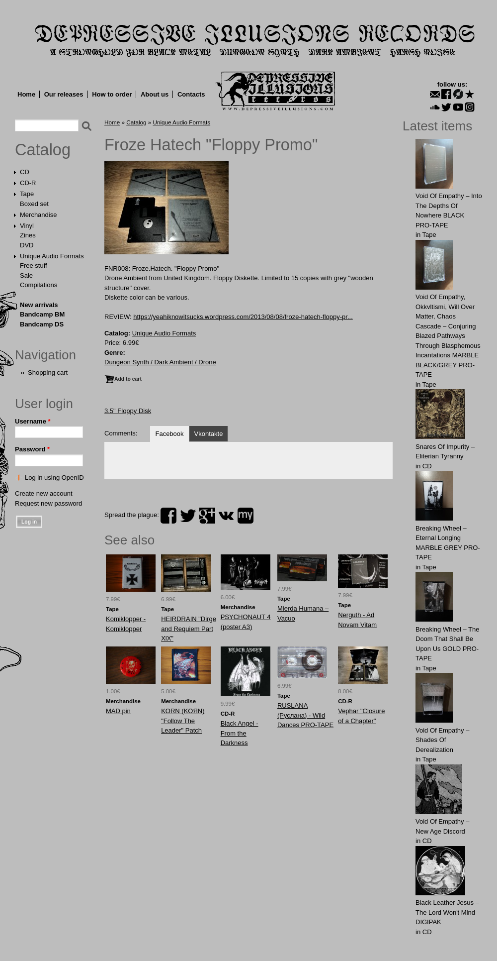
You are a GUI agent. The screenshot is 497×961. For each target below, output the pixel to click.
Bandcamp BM (42, 314)
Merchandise (38, 214)
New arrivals (39, 305)
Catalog (43, 150)
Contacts (191, 94)
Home (26, 94)
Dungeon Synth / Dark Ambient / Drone (160, 362)
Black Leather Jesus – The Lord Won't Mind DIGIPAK (447, 912)
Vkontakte (208, 433)
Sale (26, 275)
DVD (26, 245)
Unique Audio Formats (52, 256)
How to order (112, 94)
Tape (27, 194)
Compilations (38, 285)
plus (207, 516)
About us (154, 94)
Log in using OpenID (54, 477)
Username (33, 421)
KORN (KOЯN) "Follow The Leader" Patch (182, 720)
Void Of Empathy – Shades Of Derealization (442, 740)
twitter (188, 516)
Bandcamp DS (42, 324)
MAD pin (118, 711)
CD (24, 172)
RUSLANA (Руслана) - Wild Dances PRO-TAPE (305, 715)
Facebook (169, 433)
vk (226, 516)
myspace (245, 516)
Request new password (48, 503)
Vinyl (27, 225)
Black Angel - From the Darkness (239, 733)
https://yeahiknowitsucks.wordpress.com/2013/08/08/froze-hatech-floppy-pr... (243, 316)
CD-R (28, 183)
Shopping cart (48, 372)
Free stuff (33, 265)
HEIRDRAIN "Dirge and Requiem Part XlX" (188, 628)
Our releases (63, 94)
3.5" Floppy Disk (127, 411)
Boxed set (34, 204)
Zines (28, 235)
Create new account (44, 493)
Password (32, 449)
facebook (168, 516)
